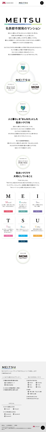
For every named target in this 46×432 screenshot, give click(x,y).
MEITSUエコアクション (33, 398)
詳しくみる (23, 242)
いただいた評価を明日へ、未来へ (12, 388)
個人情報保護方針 (9, 425)
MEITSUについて (7, 373)
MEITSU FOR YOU (32, 380)
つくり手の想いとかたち (10, 412)
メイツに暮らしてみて (9, 406)
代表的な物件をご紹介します (11, 390)
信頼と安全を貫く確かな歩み (11, 380)
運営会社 (3, 425)
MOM (29, 389)
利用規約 (15, 425)
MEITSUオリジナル (32, 396)
